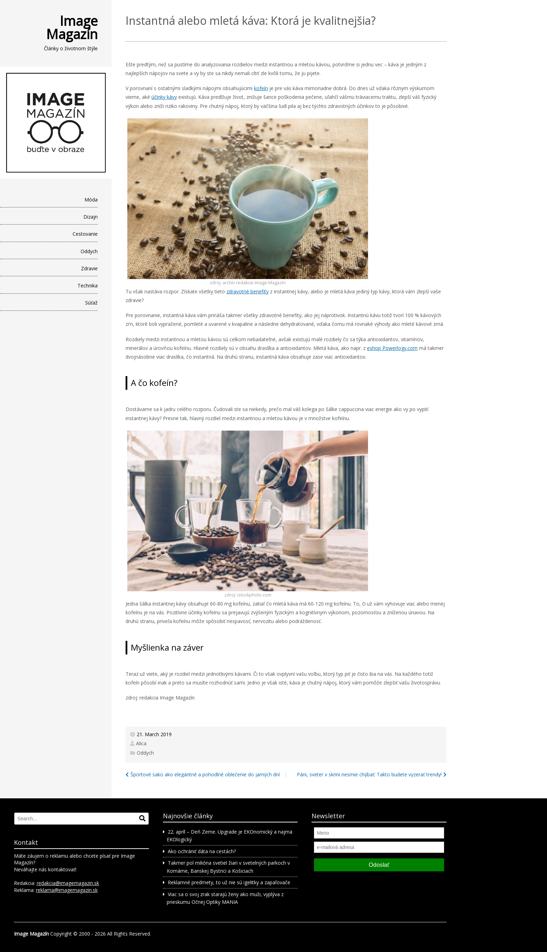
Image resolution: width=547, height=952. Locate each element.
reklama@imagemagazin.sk (67, 890)
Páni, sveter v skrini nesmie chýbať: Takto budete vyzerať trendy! (369, 774)
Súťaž (91, 302)
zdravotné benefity (247, 291)
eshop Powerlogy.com (392, 348)
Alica (141, 743)
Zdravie (89, 268)
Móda (91, 199)
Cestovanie (85, 233)
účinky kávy (164, 97)
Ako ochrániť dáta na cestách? (202, 851)
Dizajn (90, 216)
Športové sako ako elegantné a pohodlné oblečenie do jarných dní (205, 774)
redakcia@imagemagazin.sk (68, 883)
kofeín (261, 88)
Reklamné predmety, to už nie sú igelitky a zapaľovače (229, 882)
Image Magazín (72, 27)
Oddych (89, 251)
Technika (87, 285)
